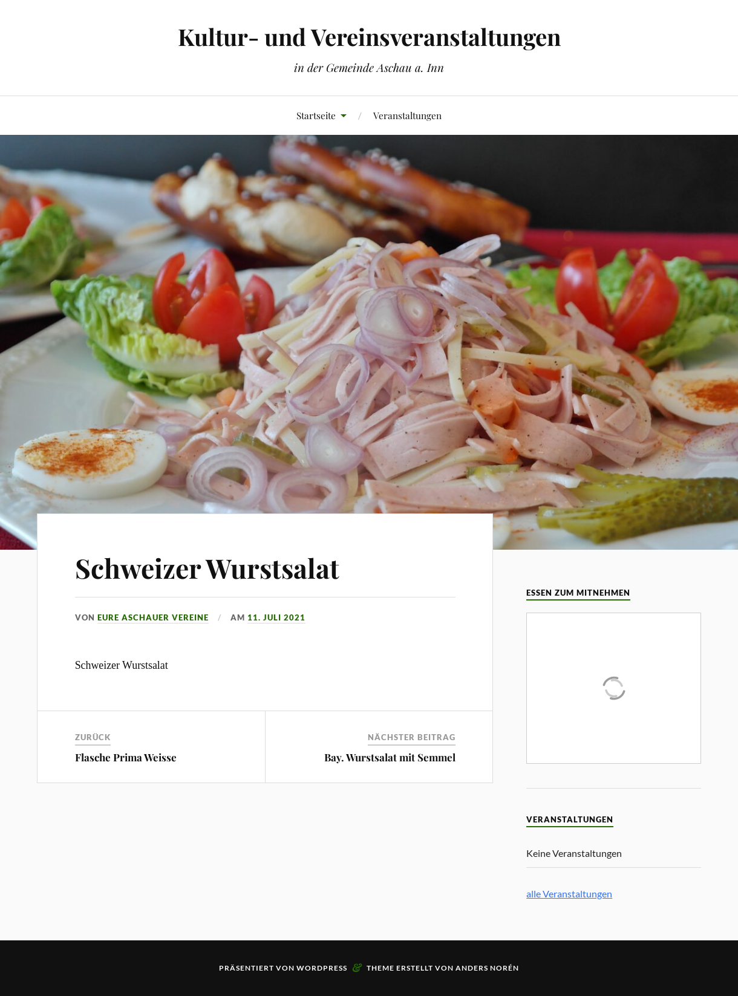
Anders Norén (487, 967)
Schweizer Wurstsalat (207, 567)
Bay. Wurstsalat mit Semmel (390, 757)
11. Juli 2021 (276, 617)
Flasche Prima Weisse (126, 757)
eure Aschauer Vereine (153, 617)
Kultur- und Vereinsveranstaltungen (369, 36)
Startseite (316, 115)
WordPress (321, 967)
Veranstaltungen (407, 115)
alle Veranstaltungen (569, 893)
